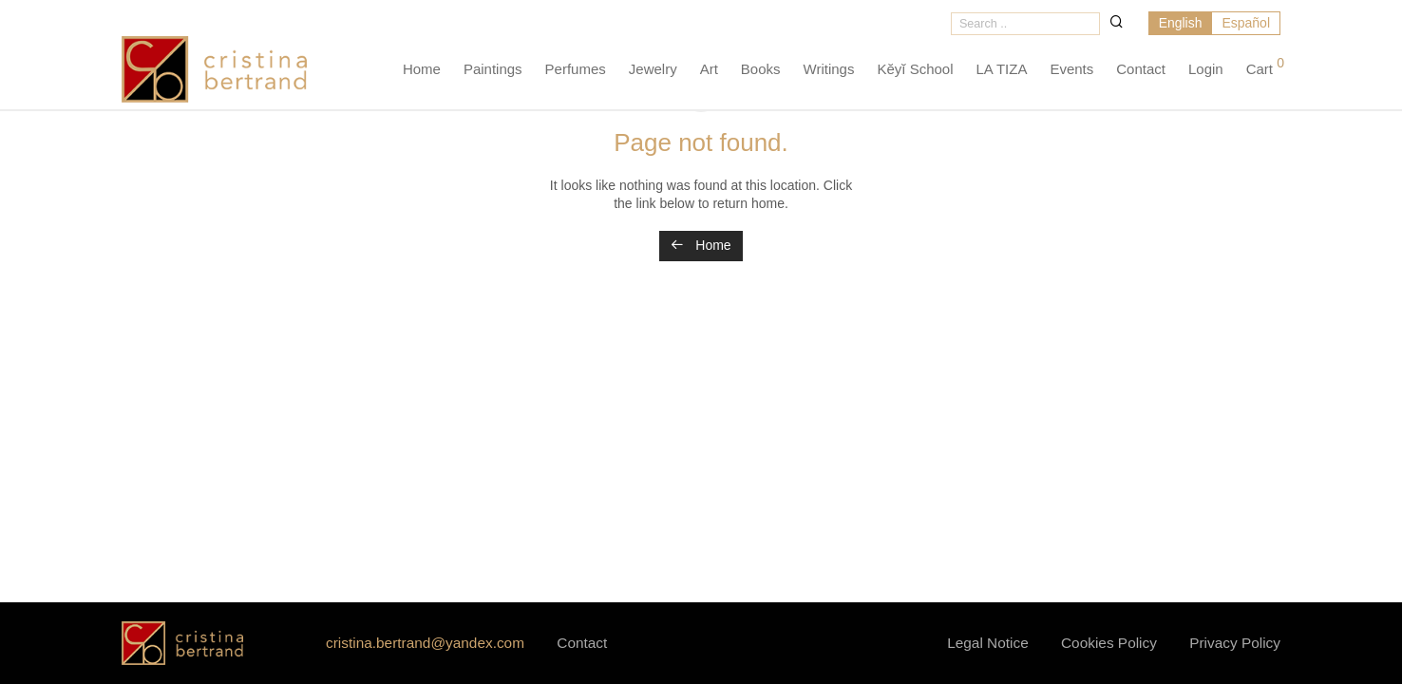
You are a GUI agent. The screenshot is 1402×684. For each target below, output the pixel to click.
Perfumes (575, 72)
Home (422, 72)
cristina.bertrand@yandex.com (425, 643)
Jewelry (653, 72)
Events (1071, 72)
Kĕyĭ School (915, 72)
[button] (1115, 22)
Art (709, 72)
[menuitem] (1179, 25)
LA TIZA (1002, 72)
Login (1205, 72)
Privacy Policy (1234, 643)
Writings (829, 72)
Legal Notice (988, 643)
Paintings (493, 72)
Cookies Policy (1109, 643)
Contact (1140, 72)
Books (761, 72)
